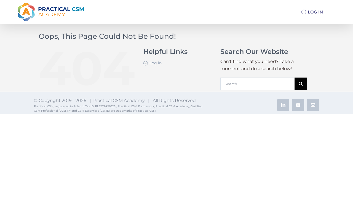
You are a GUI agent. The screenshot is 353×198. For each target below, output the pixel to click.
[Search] (301, 84)
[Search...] (257, 84)
